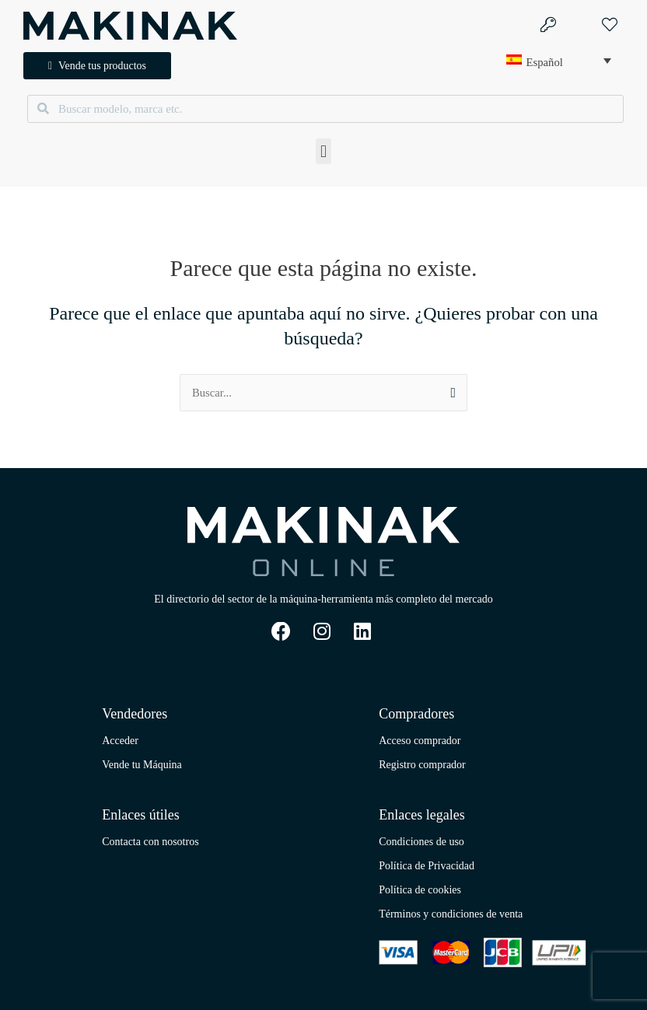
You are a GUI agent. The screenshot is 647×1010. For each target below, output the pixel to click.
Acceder (120, 740)
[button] (323, 152)
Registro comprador (422, 765)
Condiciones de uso (421, 841)
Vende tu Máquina (142, 765)
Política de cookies (420, 890)
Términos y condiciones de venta (451, 914)
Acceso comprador (419, 740)
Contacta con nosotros (150, 841)
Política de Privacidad (426, 866)
